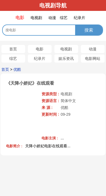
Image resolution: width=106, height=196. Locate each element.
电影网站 (92, 58)
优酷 (17, 69)
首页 (13, 49)
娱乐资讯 (66, 58)
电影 (39, 49)
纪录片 (39, 58)
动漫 (92, 49)
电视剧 (66, 49)
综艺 (13, 58)
